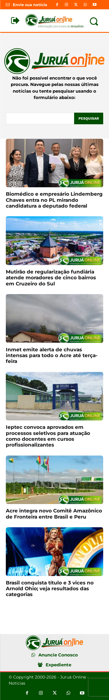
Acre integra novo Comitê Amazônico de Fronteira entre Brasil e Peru (54, 513)
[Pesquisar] (88, 118)
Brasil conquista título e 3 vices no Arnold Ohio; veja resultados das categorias (50, 589)
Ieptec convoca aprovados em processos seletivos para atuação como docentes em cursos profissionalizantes (48, 436)
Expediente (58, 664)
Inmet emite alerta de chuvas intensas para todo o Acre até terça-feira (52, 355)
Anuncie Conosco (58, 655)
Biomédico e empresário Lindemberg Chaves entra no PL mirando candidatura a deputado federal (54, 200)
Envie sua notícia (30, 4)
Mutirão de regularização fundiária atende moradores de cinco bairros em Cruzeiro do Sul (51, 278)
